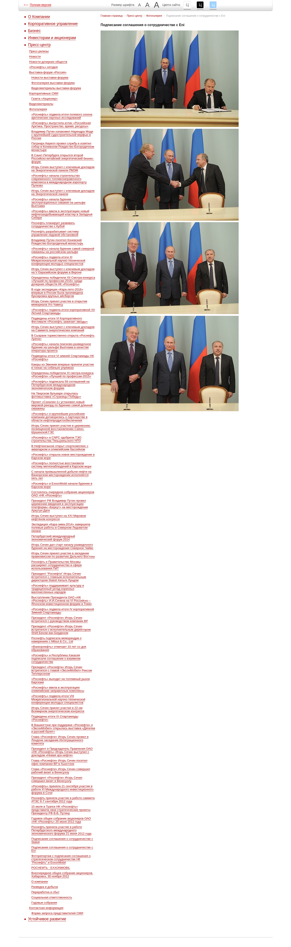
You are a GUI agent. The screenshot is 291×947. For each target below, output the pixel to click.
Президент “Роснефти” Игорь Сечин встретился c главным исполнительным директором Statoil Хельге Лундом (58, 577)
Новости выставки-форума (49, 77)
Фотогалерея (38, 109)
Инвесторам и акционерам (52, 38)
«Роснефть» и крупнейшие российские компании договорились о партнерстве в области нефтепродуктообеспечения (59, 417)
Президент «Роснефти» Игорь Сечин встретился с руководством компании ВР (59, 619)
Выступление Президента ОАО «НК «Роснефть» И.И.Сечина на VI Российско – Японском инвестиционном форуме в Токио (61, 601)
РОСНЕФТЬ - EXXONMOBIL (50, 867)
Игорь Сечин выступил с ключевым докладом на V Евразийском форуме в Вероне (62, 270)
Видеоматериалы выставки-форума (56, 88)
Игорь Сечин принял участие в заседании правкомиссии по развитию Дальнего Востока (63, 555)
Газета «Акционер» (44, 98)
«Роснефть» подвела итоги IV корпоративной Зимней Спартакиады (62, 611)
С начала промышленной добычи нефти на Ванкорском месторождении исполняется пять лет (61, 475)
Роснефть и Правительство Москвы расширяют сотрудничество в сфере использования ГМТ (56, 565)
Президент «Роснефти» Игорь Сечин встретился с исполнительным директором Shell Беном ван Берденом (61, 629)
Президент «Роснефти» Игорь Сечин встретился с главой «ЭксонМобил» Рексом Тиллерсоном (61, 670)
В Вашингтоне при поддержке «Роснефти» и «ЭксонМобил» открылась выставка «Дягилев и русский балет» (63, 728)
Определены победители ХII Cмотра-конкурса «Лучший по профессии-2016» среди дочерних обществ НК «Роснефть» (63, 281)
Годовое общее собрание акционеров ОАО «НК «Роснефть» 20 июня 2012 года (61, 820)
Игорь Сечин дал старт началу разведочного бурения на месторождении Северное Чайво (62, 546)
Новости (35, 56)
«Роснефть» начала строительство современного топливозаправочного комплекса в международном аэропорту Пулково (59, 180)
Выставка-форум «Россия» (47, 72)
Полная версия (40, 5)
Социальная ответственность (51, 897)
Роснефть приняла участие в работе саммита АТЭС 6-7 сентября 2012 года (63, 799)
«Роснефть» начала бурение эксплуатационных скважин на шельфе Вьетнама (58, 202)
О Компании (39, 16)
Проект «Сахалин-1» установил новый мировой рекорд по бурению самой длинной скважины (61, 405)
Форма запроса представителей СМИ (57, 913)
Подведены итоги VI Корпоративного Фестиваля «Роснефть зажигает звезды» (59, 320)
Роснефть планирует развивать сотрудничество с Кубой (53, 224)
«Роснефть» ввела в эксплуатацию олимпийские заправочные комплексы (57, 689)
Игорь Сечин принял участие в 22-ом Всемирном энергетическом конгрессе (57, 709)
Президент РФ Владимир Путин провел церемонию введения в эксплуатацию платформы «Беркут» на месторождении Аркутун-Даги (59, 505)
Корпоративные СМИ (43, 93)
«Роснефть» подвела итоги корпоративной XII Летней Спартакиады (63, 311)
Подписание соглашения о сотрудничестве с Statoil (62, 840)
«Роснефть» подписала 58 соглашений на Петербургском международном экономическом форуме (60, 385)
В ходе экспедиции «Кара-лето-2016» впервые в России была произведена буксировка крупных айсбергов (57, 293)
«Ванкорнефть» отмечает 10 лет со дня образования (58, 648)
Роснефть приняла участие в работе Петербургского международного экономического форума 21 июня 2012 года (61, 830)
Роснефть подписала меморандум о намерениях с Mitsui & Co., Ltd (56, 639)
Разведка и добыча (44, 886)
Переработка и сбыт (45, 892)
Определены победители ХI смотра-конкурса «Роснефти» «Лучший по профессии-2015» (62, 374)
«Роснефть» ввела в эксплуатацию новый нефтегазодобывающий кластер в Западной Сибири (61, 214)
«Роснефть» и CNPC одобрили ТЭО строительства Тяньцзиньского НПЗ (56, 439)
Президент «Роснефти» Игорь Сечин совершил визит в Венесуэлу (56, 779)
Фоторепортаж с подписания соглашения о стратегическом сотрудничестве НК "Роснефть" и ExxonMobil (61, 859)
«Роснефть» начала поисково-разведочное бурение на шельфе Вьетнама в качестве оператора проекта (61, 347)
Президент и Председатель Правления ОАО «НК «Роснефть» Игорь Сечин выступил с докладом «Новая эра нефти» (62, 752)
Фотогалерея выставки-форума (53, 82)
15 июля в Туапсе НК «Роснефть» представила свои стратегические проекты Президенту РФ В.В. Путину (60, 810)
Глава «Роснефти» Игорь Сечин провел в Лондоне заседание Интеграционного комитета (60, 740)
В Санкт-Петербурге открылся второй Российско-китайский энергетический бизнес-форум (62, 158)
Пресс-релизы (39, 51)
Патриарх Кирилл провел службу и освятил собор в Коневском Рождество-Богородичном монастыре (62, 147)
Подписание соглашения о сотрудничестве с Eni (62, 849)
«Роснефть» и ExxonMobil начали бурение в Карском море (61, 485)
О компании (39, 881)
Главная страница (112, 15)
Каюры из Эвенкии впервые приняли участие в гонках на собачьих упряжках (62, 366)
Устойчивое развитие (47, 919)
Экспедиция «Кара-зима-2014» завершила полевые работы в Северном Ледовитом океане (60, 527)
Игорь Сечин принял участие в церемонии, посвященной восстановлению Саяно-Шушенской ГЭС (60, 429)
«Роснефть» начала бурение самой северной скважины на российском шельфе (62, 250)
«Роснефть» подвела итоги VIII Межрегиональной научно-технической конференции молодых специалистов (58, 699)
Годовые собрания (44, 902)
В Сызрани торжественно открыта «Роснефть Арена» (62, 337)
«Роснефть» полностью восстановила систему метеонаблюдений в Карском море (61, 464)
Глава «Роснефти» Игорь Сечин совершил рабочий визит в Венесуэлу (60, 770)
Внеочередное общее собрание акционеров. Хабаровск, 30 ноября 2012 (62, 874)
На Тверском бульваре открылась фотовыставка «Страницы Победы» (56, 395)
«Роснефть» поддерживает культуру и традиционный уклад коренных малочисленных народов (57, 589)
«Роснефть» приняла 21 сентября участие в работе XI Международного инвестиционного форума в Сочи (62, 789)
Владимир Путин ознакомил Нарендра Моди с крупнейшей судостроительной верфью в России (62, 135)
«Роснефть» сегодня (43, 67)
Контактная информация (46, 907)
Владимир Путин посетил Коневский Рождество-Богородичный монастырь (57, 241)
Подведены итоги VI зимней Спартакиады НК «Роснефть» (62, 357)
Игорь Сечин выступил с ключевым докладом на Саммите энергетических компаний (62, 328)
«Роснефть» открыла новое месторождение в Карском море (63, 456)
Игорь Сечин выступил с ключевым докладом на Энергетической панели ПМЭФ (62, 168)
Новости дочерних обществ (48, 61)
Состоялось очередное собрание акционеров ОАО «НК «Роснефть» (62, 493)
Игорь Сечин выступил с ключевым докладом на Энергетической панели (62, 192)
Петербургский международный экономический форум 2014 (53, 537)
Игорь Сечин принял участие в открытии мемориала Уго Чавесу (59, 303)
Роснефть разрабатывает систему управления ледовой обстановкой (55, 233)
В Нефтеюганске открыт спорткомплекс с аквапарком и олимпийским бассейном (59, 447)
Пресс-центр (39, 45)
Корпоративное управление (53, 23)
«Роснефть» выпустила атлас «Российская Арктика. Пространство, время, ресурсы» (61, 124)
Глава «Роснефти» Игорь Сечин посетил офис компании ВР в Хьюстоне (59, 762)
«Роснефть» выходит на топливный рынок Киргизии (60, 680)
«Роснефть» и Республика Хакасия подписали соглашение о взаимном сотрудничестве (55, 658)
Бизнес (34, 31)
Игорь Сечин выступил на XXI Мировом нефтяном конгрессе (58, 517)
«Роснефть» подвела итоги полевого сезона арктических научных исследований (61, 116)
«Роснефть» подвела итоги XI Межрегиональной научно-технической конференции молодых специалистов (58, 260)
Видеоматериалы (41, 103)
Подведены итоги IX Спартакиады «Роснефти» (54, 718)
